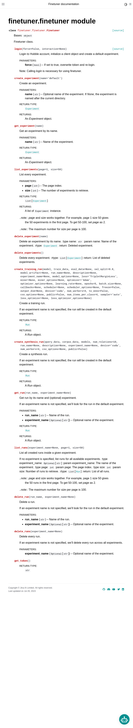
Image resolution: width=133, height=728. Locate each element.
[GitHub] (104, 589)
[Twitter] (118, 589)
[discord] (108, 589)
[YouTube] (113, 589)
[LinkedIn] (123, 589)
